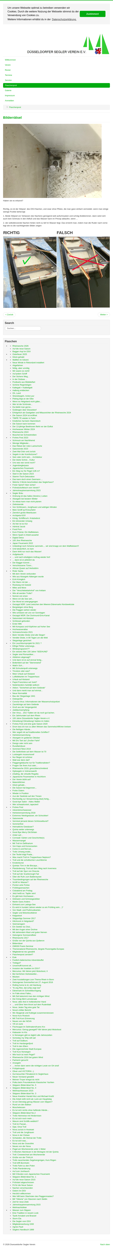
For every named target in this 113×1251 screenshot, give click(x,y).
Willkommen (10, 60)
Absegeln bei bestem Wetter (25, 499)
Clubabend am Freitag (22, 890)
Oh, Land (16, 393)
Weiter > (104, 314)
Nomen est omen (20, 596)
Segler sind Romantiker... (23, 654)
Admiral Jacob (18, 526)
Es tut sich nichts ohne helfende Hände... (30, 1110)
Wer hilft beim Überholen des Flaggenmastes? (33, 1196)
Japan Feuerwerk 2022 (22, 543)
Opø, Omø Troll (19, 1127)
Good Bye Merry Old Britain (24, 832)
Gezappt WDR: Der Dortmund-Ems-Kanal (31, 615)
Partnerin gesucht (20, 1060)
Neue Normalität (19, 693)
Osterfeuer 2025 (19, 354)
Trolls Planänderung (21, 1168)
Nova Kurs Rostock (21, 1015)
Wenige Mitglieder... (21, 443)
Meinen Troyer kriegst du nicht (25, 1079)
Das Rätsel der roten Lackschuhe (27, 446)
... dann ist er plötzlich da (23, 560)
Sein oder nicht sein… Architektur (27, 457)
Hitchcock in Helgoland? (23, 921)
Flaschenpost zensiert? (22, 954)
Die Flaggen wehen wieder (24, 610)
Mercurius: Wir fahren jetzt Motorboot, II (30, 971)
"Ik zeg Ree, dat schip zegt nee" (26, 988)
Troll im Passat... (19, 1124)
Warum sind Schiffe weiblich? (25, 1121)
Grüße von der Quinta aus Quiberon (28, 940)
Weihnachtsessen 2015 (22, 1091)
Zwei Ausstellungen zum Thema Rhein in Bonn (33, 979)
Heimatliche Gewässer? (23, 827)
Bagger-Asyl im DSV (21, 351)
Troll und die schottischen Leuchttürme (29, 860)
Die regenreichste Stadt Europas (26, 1049)
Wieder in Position (20, 793)
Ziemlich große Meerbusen (24, 512)
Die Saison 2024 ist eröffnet (24, 415)
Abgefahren (17, 365)
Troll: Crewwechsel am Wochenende (28, 1154)
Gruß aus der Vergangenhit (24, 707)
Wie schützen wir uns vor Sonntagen (28, 613)
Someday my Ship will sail (24, 1038)
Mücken (16, 977)
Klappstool (17, 915)
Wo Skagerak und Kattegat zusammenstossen (33, 1013)
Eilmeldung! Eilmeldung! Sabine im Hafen (30, 721)
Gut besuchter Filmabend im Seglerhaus (30, 1074)
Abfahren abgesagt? (21, 657)
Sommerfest (17, 824)
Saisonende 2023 (20, 449)
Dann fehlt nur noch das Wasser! (27, 551)
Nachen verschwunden (22, 1188)
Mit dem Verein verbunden (24, 574)
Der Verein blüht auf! (21, 779)
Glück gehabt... (19, 785)
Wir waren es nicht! (21, 371)
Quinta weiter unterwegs (23, 829)
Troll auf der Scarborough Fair (25, 874)
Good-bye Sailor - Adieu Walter (26, 801)
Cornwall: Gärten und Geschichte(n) (28, 838)
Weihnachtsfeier (19, 1207)
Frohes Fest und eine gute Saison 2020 (30, 724)
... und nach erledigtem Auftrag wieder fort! (31, 557)
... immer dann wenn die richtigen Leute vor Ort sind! (35, 1066)
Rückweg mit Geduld (21, 585)
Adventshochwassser (21, 810)
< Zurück (9, 314)
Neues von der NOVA (22, 1021)
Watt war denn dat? (21, 760)
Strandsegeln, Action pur (23, 396)
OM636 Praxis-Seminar (22, 946)
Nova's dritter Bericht (21, 1010)
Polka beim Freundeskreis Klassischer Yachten (33, 1082)
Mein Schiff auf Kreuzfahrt (23, 510)
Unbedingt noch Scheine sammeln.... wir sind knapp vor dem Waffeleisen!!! (45, 546)
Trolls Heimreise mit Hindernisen (26, 1116)
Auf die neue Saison (21, 349)
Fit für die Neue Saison (22, 1185)
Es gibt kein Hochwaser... (23, 896)
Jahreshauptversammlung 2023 (26, 490)
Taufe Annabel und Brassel (24, 1216)
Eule (14, 957)
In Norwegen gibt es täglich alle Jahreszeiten (32, 1035)
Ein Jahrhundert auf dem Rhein (26, 715)
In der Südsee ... (19, 379)
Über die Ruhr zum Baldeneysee (26, 877)
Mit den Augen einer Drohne (24, 929)
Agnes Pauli (17, 1227)
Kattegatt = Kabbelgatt (22, 387)
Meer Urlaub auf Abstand (23, 674)
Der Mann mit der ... (21, 582)
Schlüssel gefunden (21, 621)
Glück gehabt (18, 357)
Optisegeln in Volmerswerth (24, 771)
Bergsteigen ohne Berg (22, 607)
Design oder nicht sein (22, 743)
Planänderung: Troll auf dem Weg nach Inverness (34, 868)
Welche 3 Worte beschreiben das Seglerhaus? (33, 482)
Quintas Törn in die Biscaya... (25, 865)
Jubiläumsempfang (20, 710)
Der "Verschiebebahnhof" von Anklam (29, 590)
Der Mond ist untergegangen (25, 601)
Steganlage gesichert (21, 640)
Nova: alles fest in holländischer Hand (29, 1002)
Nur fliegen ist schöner (22, 757)
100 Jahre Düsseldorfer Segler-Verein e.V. (31, 718)
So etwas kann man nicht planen (26, 501)
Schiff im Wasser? (20, 882)
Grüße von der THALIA (22, 1157)
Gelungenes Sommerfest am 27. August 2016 (32, 982)
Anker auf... (17, 835)
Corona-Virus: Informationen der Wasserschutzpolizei (36, 701)
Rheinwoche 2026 (20, 346)
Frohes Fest (17, 807)
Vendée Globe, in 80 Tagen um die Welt (30, 638)
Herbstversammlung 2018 (23, 813)
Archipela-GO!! (19, 515)
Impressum (10, 95)
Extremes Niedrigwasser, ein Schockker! (30, 815)
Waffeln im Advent (20, 360)
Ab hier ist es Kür (20, 524)
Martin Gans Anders (21, 902)
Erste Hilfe (17, 624)
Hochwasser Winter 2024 (23, 429)
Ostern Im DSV (19, 1191)
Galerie (8, 90)
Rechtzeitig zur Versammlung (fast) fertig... (31, 799)
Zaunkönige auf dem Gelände (25, 704)
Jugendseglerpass (20, 465)
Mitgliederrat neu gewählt (23, 952)
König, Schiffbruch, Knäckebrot (26, 518)
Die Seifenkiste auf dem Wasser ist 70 (29, 751)
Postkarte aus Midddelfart (23, 382)
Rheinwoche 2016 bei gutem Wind (27, 1057)
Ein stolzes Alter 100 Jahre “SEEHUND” (30, 651)
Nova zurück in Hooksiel (23, 1129)
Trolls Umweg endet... (22, 852)
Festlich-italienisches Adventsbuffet (28, 960)
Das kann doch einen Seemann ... (27, 479)
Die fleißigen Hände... (22, 729)
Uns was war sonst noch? (23, 462)
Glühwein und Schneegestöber (26, 899)
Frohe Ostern (18, 790)
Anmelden (9, 100)
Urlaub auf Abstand (21, 679)
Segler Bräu (17, 493)
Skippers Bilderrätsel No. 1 (24, 1177)
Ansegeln (16, 1063)
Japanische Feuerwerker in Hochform (29, 776)
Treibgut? (16, 963)
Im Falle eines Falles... (22, 993)
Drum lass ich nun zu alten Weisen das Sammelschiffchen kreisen (41, 726)
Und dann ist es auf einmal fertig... (27, 660)
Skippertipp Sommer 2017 (24, 918)
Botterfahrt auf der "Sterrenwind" (26, 663)
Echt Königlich (18, 579)
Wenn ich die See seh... (23, 599)
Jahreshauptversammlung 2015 (26, 1204)
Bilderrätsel (12, 117)
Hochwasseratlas (20, 629)
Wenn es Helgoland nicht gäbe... (26, 401)
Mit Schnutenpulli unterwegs (25, 668)
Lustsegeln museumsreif (23, 754)
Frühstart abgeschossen (23, 1182)
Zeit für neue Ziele (20, 1202)
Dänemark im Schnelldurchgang (26, 990)
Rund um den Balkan (21, 1104)
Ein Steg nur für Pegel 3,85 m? (26, 471)
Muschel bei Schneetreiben (24, 435)
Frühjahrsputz (18, 1068)
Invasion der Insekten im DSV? (26, 968)
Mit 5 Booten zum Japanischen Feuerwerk (31, 1174)
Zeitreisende (18, 504)
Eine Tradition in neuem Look (25, 1213)
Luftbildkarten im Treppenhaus (25, 676)
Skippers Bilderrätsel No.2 (24, 1113)
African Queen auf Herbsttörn (25, 568)
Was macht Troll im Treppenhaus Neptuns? (31, 857)
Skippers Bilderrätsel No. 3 (24, 1093)
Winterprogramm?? (21, 649)
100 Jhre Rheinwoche (22, 540)
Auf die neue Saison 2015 (23, 1179)
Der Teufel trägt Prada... (23, 854)
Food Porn (17, 529)
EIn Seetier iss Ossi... (22, 927)
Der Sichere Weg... (20, 376)
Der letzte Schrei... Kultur (23, 460)
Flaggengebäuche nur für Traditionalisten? (31, 763)
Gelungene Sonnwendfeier (24, 935)
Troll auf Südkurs (20, 1040)
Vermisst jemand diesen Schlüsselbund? (30, 821)
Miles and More (19, 588)
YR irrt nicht (17, 1024)
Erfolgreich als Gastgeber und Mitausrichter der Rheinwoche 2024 (41, 412)
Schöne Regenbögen (21, 385)
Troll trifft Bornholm (20, 1163)
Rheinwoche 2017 (20, 938)
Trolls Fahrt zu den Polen (23, 1166)
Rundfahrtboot (18, 746)
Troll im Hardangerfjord (22, 1043)
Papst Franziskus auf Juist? (24, 682)
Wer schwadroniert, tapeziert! (25, 804)
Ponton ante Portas (21, 885)
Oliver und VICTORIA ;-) (23, 1071)
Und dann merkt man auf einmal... (27, 690)
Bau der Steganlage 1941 (23, 696)
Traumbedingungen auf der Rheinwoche (30, 879)
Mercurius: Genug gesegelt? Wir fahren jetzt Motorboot (36, 1029)
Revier (8, 70)
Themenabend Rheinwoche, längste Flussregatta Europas (38, 949)
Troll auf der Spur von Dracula (25, 871)
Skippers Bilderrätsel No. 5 (24, 1085)
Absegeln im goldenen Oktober (26, 738)
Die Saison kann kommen (23, 424)
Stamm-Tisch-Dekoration (23, 476)
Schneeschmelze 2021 (22, 632)
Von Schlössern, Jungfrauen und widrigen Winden (34, 507)
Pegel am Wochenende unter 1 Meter (29, 1149)
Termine (8, 75)
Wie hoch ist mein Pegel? (23, 1054)
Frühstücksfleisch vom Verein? (26, 487)
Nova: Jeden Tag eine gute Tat (25, 1007)
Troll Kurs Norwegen (21, 1052)
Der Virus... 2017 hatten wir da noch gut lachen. (33, 713)
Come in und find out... (22, 849)
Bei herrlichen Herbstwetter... (25, 974)
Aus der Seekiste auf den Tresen (27, 796)
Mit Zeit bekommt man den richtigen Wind (30, 996)
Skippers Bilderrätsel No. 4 (24, 1088)
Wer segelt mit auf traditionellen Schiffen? (30, 732)
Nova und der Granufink (23, 1143)
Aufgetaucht (17, 554)
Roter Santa (17, 571)
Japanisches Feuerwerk (23, 468)
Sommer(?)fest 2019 (21, 749)
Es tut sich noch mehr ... (23, 1118)
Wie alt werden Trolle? (22, 593)
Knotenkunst (18, 863)
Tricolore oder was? (21, 671)
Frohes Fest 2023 (20, 437)
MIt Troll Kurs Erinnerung (23, 1018)
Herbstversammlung (21, 735)
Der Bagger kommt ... (22, 563)
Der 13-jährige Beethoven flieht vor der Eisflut (32, 426)
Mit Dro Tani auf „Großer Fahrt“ (26, 740)
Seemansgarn (18, 924)
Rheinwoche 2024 (20, 432)
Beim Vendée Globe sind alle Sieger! (28, 635)
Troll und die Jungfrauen (23, 1132)
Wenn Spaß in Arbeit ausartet (25, 535)
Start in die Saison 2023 (23, 474)
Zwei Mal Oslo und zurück (24, 451)
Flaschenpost (11, 85)
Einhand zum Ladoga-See (24, 904)
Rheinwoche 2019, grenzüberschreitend (30, 768)
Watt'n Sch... (18, 665)
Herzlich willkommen (21, 1193)
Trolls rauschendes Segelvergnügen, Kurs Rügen (34, 1160)
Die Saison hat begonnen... (24, 788)
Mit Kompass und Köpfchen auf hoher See (31, 626)
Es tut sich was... (20, 1141)
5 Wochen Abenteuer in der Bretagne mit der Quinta (35, 1152)
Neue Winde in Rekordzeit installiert (28, 362)
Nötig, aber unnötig (20, 368)
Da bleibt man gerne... (22, 407)
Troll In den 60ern (20, 1046)
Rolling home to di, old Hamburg (26, 985)
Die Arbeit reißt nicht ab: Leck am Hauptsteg (32, 1099)
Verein (8, 65)
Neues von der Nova (21, 1146)
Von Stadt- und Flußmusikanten (26, 910)
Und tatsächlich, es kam (23, 549)
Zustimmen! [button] (92, 14)
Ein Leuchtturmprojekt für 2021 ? (27, 643)
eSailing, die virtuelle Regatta (25, 774)
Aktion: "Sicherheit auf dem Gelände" (28, 688)
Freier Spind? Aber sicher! (24, 485)
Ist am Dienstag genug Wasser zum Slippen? (32, 1102)
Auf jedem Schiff (19, 374)
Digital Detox (18, 537)
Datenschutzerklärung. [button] (64, 19)
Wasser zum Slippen (21, 1210)
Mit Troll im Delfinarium (22, 843)
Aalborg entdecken (20, 390)
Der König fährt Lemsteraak (24, 999)
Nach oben (105, 1244)
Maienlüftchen (18, 782)
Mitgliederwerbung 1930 (23, 1224)
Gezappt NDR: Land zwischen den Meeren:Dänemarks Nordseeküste (43, 604)
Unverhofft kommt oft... (22, 965)
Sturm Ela (16, 1218)
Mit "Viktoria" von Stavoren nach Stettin (29, 1199)
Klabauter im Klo (19, 1032)
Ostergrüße (17, 699)
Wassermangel (19, 840)
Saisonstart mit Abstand (23, 618)
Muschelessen (18, 1107)
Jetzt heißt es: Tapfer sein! (24, 893)
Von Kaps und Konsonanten (24, 846)
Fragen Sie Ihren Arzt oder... (25, 765)
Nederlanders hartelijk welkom (25, 685)
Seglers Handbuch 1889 (23, 1229)
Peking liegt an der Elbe (23, 399)
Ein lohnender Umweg (22, 521)
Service (8, 80)
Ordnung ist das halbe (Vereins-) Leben (29, 496)
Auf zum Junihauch (21, 1171)
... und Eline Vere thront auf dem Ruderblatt (31, 1004)
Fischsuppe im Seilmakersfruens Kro (28, 1027)
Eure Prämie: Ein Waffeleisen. (25, 532)
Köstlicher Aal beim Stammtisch (26, 421)
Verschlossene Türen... (22, 565)
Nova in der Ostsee (21, 1135)
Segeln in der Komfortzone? (24, 454)
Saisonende (17, 818)
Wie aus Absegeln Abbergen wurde (28, 576)
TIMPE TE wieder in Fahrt (23, 418)
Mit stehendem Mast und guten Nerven (29, 932)
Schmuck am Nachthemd (23, 440)
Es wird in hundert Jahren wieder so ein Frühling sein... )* (37, 907)
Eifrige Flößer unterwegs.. (23, 646)
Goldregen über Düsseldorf (24, 410)
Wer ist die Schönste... (22, 404)
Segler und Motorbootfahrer (24, 913)
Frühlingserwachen (20, 888)
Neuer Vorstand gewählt (23, 1077)
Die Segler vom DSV (21, 1221)
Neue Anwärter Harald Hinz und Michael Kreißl (33, 1096)
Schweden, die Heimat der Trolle (26, 1138)
